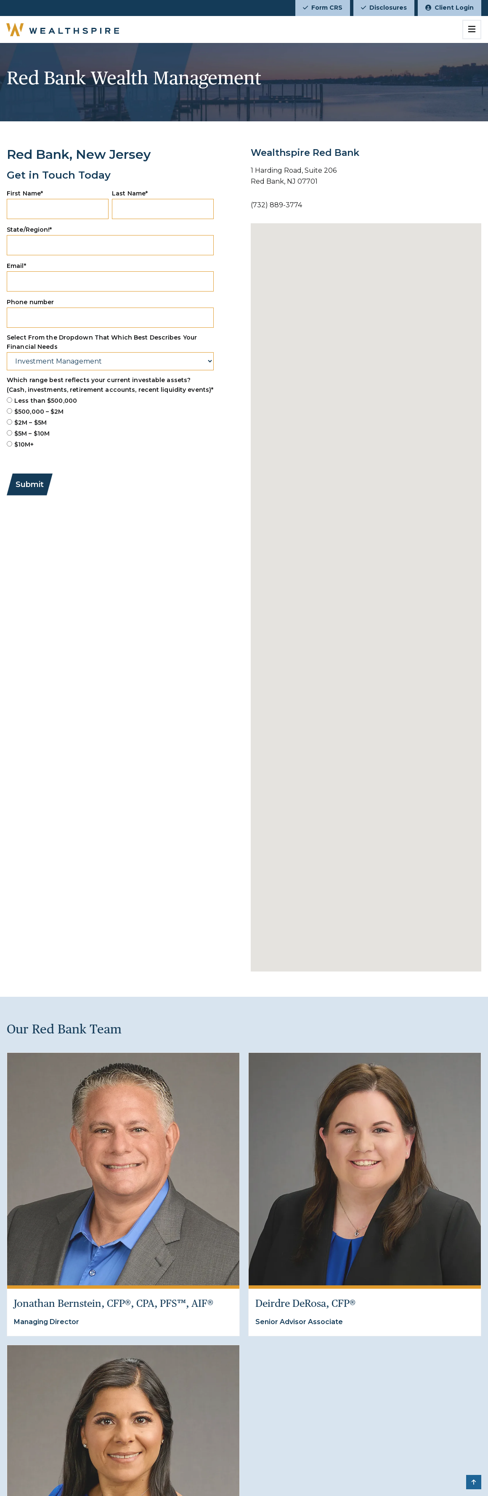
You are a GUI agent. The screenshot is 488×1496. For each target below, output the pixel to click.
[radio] (110, 400)
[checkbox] (110, 422)
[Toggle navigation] (471, 29)
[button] (473, 1482)
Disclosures (384, 7)
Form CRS (322, 7)
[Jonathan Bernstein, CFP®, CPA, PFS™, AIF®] (123, 1169)
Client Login (449, 7)
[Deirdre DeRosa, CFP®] (365, 1169)
